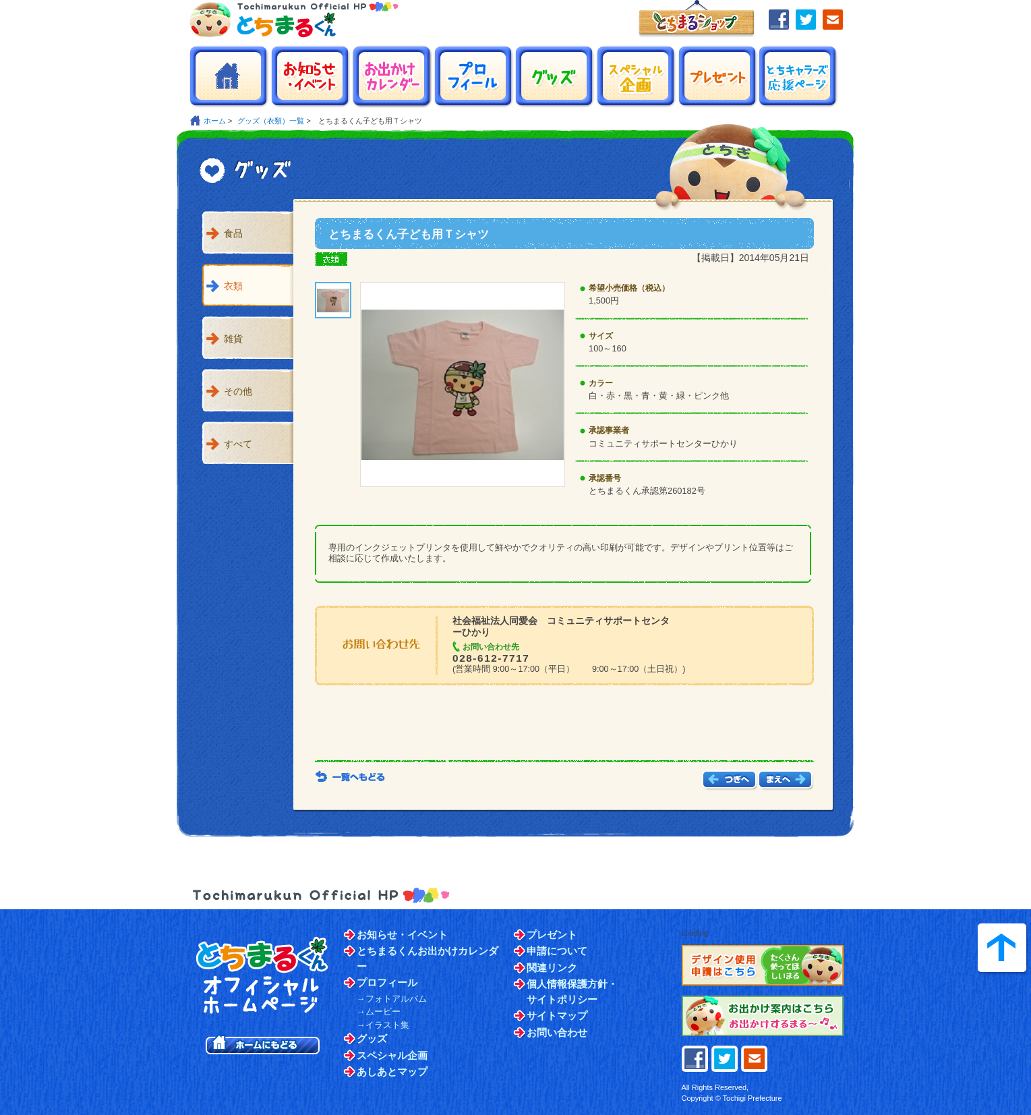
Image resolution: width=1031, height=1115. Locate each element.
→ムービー (379, 1011)
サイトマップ (557, 1015)
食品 (233, 233)
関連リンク (552, 967)
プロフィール (387, 982)
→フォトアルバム (392, 999)
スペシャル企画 (392, 1055)
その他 (238, 391)
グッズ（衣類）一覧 (270, 121)
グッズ (372, 1038)
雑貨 (233, 338)
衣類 (233, 286)
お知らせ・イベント (402, 934)
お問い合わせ (557, 1032)
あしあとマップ (392, 1071)
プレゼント (552, 934)
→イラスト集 (383, 1025)
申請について (557, 950)
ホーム (215, 121)
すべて (238, 443)
